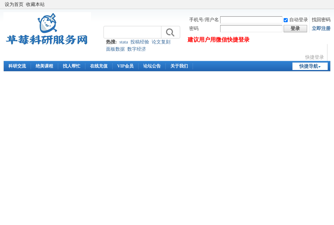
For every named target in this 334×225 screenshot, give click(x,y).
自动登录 (296, 19)
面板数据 (115, 49)
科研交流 (17, 66)
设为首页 (14, 4)
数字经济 (136, 49)
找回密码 (321, 19)
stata (123, 41)
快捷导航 (308, 66)
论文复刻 (161, 41)
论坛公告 (152, 66)
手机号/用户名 (204, 19)
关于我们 (179, 66)
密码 (194, 28)
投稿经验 (139, 41)
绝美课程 (44, 66)
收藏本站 (35, 4)
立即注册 (321, 28)
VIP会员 (125, 66)
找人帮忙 (71, 66)
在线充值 (99, 66)
